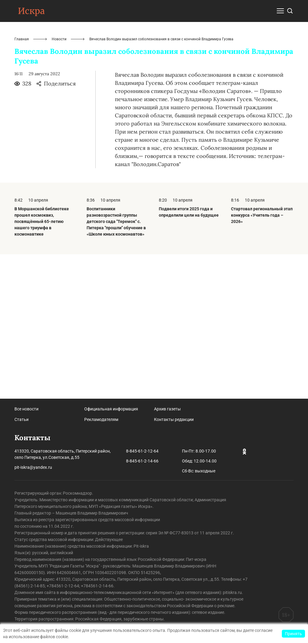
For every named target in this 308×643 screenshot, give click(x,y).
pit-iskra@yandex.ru (33, 467)
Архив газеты (167, 409)
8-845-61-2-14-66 (142, 461)
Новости (59, 183)
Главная (21, 183)
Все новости (26, 409)
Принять (293, 633)
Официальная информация (111, 409)
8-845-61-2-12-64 (142, 451)
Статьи (21, 419)
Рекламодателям (101, 419)
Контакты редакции (174, 419)
